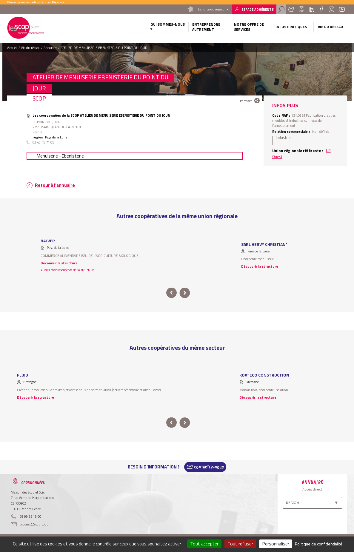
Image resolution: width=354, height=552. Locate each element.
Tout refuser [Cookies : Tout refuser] (240, 543)
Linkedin (311, 9)
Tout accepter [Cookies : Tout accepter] (204, 543)
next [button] (184, 292)
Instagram (331, 9)
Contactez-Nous (209, 467)
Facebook (321, 9)
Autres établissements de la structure (67, 269)
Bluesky (291, 9)
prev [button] (171, 292)
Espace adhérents (257, 9)
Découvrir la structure (59, 263)
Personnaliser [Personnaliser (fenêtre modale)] (275, 543)
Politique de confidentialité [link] (318, 544)
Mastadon (301, 9)
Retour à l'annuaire (55, 185)
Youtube (342, 9)
